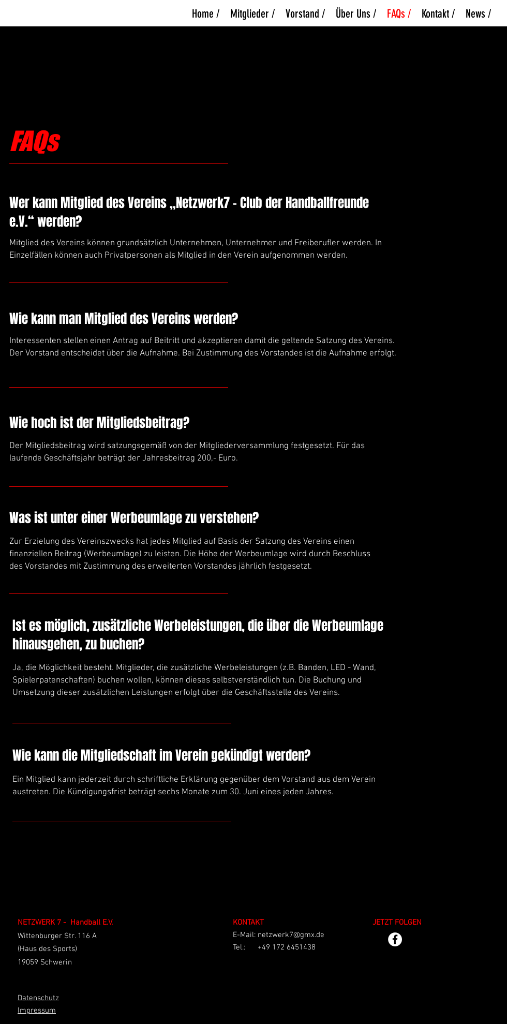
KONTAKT (248, 922)
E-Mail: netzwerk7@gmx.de (278, 935)
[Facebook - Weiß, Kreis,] (395, 939)
